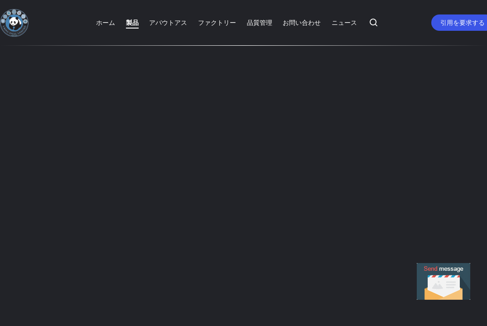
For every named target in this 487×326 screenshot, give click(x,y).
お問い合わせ (302, 22)
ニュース (344, 22)
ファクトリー (217, 22)
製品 (132, 22)
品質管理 (259, 22)
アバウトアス (168, 22)
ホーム (105, 22)
